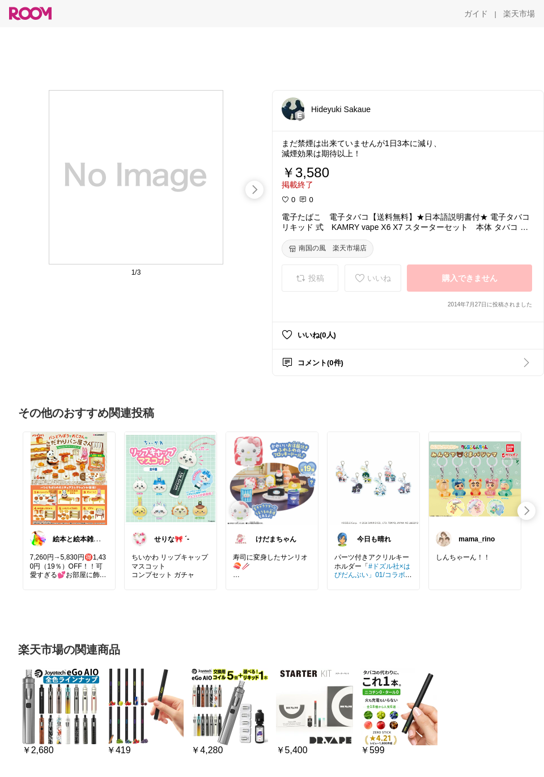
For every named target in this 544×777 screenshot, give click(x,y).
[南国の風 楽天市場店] (327, 249)
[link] (69, 478)
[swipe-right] (254, 190)
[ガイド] (476, 13)
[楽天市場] (519, 13)
